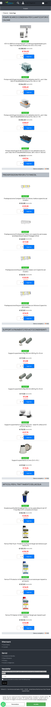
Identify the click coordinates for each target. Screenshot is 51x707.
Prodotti (25, 8)
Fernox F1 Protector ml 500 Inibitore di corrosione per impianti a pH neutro (25, 580)
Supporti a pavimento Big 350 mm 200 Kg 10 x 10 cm (25, 353)
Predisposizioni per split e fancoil (19, 175)
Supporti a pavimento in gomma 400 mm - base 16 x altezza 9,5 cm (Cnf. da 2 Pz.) (26, 425)
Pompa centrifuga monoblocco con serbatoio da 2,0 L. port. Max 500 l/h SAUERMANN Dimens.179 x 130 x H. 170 (25, 116)
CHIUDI (49, 696)
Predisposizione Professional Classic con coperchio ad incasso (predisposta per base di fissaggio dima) (25, 235)
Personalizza (15, 704)
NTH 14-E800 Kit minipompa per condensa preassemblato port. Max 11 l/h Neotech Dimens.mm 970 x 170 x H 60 (25, 44)
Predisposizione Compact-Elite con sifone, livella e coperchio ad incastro (25, 199)
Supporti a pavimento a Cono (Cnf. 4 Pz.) (25, 460)
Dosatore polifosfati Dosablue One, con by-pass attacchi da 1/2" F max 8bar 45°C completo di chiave (25, 509)
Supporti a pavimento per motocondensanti (25, 329)
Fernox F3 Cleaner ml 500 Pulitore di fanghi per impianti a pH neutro (25, 616)
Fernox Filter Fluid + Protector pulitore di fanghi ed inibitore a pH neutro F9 (25, 544)
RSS (47, 169)
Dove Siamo (6, 645)
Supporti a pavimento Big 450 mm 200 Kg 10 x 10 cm (25, 389)
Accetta (36, 704)
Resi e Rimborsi (7, 658)
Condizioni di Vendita (9, 656)
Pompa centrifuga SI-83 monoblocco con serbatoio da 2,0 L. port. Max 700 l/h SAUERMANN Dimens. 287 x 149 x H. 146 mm (25, 151)
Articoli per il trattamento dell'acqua (22, 484)
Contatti (5, 647)
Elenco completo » (38, 169)
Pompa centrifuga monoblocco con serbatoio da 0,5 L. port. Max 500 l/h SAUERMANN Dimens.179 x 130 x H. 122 (25, 80)
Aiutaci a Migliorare (8, 663)
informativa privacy (25, 679)
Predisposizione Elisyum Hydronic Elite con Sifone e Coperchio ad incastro (25, 306)
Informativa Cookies (42, 699)
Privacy (5, 660)
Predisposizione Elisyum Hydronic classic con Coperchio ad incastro (25, 270)
